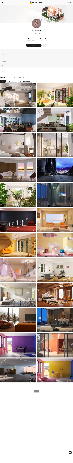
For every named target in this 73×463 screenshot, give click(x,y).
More (2, 65)
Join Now (69, 2)
